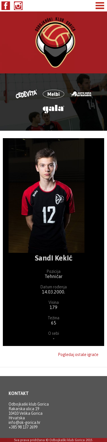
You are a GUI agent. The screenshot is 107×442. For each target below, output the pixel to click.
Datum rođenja (53, 287)
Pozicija (53, 271)
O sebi (53, 333)
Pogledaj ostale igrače (78, 354)
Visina (54, 302)
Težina (53, 318)
